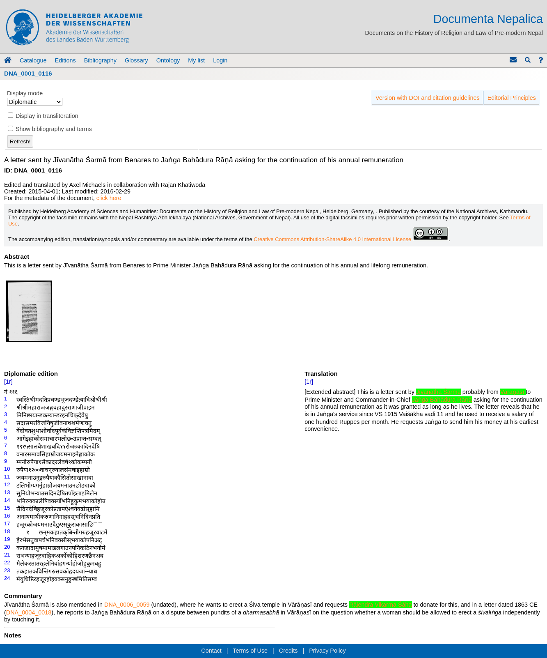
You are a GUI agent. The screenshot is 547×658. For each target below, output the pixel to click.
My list (196, 60)
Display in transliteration (47, 116)
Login (220, 60)
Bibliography (100, 60)
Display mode (25, 93)
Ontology (168, 60)
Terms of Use (250, 650)
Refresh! (20, 141)
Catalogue (33, 60)
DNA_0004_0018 (28, 612)
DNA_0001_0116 (28, 73)
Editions (65, 60)
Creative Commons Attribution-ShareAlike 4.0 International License (351, 239)
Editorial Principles (511, 97)
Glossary (136, 60)
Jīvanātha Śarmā (438, 392)
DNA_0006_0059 (126, 604)
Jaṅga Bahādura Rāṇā (442, 399)
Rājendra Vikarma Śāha (380, 604)
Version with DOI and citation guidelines (427, 97)
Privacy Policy (327, 650)
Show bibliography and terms (54, 129)
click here (108, 198)
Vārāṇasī (513, 392)
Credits (288, 650)
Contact (211, 650)
